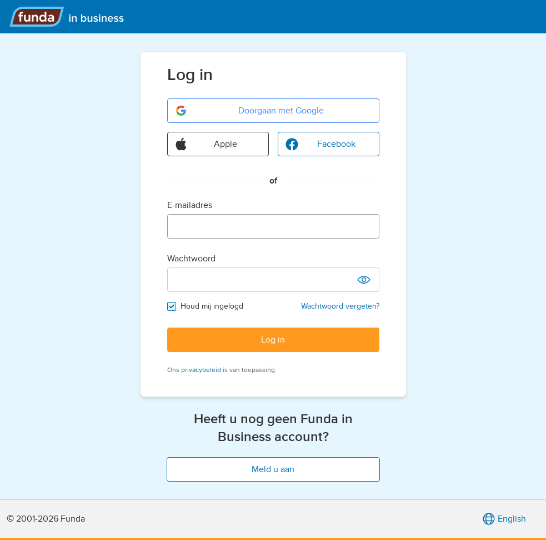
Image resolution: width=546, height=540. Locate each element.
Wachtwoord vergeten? (340, 306)
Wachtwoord (191, 258)
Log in (273, 339)
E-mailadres (189, 205)
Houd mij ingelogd (212, 306)
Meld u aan (273, 469)
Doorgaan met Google (249, 110)
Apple (206, 144)
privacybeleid (201, 370)
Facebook (320, 144)
